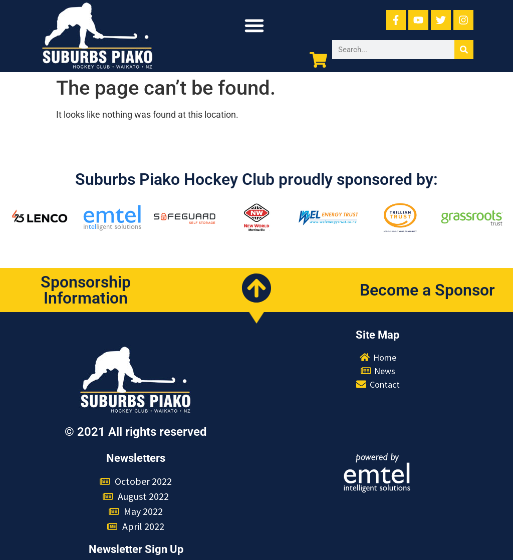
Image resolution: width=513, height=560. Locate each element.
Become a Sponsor (427, 290)
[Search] (463, 49)
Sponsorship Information (86, 290)
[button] (254, 25)
